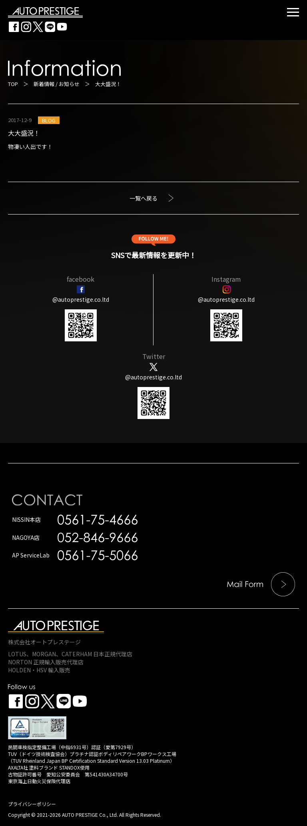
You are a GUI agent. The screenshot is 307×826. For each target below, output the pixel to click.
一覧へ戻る (143, 198)
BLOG (49, 120)
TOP (13, 84)
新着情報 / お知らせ (57, 84)
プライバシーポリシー (32, 803)
